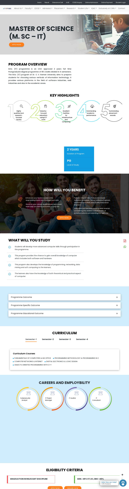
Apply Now (16, 44)
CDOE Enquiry (77, 2)
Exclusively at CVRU (107, 8)
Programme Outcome (21, 297)
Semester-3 (65, 339)
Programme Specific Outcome (25, 305)
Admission (46, 8)
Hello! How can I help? (109, 482)
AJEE (67, 2)
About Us (18, 8)
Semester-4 (82, 339)
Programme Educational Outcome (27, 313)
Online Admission (91, 2)
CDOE (36, 8)
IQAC (93, 8)
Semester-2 (48, 339)
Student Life (83, 8)
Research (71, 8)
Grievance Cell (57, 2)
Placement (58, 8)
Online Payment (107, 2)
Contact (121, 8)
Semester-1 (31, 339)
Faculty (28, 8)
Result (47, 2)
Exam (39, 2)
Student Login (121, 2)
